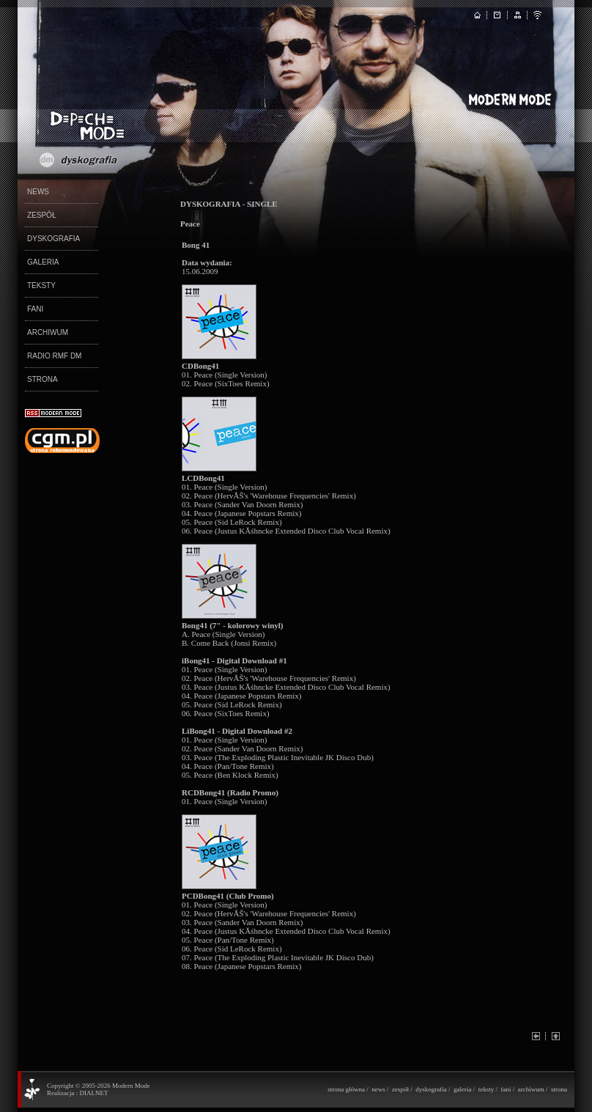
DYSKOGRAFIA (53, 239)
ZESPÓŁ (41, 215)
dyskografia (431, 1089)
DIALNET (93, 1093)
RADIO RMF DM (54, 356)
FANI (35, 309)
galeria (462, 1089)
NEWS (38, 192)
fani (505, 1089)
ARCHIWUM (47, 332)
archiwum (531, 1089)
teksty (486, 1089)
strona (559, 1089)
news (378, 1089)
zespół (400, 1089)
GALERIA (43, 262)
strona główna (346, 1089)
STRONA (42, 379)
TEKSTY (41, 285)
